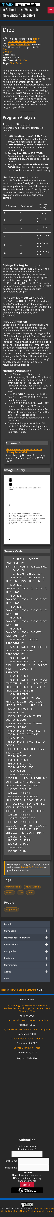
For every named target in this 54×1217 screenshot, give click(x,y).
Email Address (27, 1149)
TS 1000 (22, 60)
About (27, 971)
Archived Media (13, 887)
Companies (27, 951)
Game (19, 63)
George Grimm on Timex (27, 1047)
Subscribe (27, 1184)
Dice (12, 63)
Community (27, 965)
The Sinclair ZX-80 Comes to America (27, 1020)
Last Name (11, 1167)
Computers (27, 931)
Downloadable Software (27, 937)
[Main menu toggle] (51, 10)
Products (27, 958)
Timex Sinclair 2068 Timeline (27, 1038)
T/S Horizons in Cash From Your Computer (27, 1029)
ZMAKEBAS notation (32, 867)
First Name (11, 1160)
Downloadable (32, 887)
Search (8, 924)
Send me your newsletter (28, 1175)
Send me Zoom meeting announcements (28, 1179)
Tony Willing (7, 50)
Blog (6, 978)
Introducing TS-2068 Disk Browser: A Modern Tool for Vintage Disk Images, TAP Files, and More (27, 1008)
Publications (27, 944)
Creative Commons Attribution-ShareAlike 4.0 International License (27, 1210)
